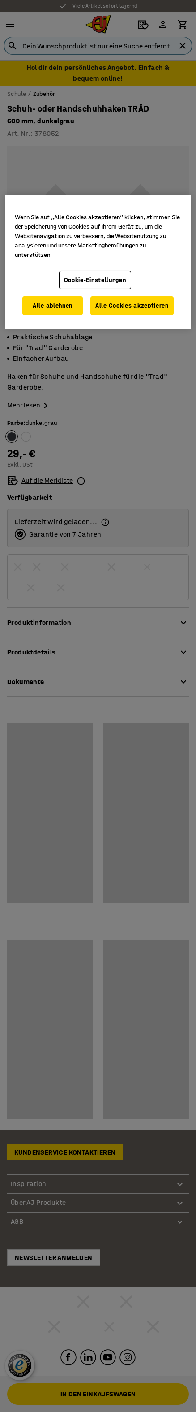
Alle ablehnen (52, 305)
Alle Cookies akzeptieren (132, 305)
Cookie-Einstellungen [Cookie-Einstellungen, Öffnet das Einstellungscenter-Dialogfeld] (95, 279)
